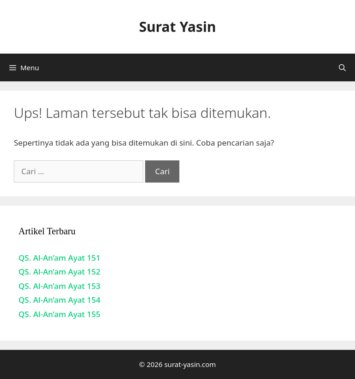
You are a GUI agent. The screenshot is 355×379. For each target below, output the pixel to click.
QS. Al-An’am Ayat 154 (59, 299)
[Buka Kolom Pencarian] (342, 67)
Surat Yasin (177, 26)
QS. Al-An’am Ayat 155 (59, 314)
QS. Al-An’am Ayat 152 (59, 271)
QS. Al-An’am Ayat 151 (59, 257)
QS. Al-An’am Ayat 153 (59, 286)
